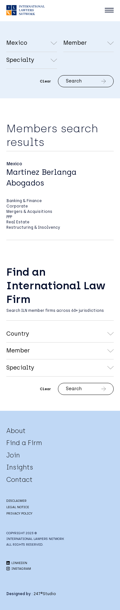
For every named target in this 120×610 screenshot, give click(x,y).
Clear (45, 81)
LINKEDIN (16, 563)
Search (86, 81)
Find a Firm (24, 443)
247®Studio (45, 594)
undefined (88, 43)
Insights (19, 467)
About (16, 431)
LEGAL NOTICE (17, 507)
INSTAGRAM (18, 569)
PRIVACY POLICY (19, 513)
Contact (19, 479)
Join (13, 455)
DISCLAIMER (16, 501)
